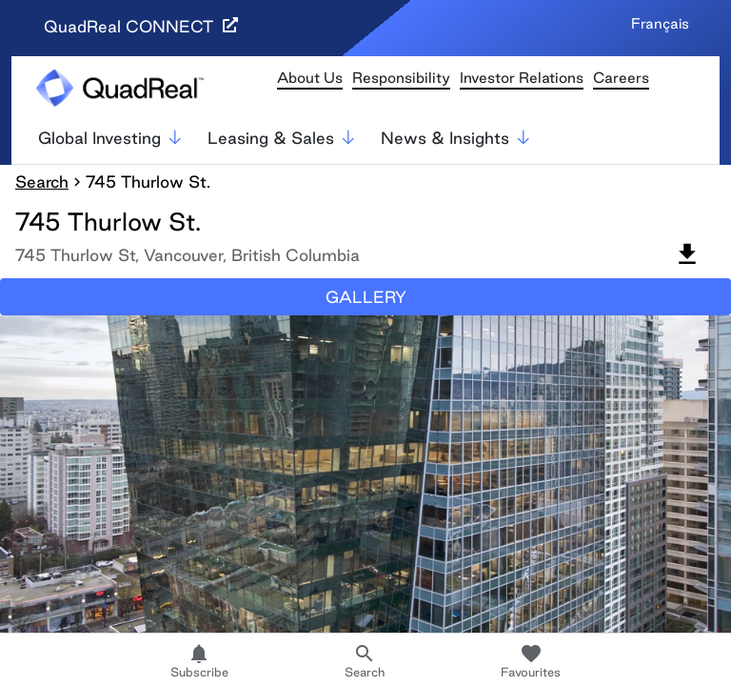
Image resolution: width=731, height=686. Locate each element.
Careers (621, 78)
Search (42, 181)
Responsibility (401, 78)
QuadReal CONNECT (141, 26)
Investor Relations (521, 78)
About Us (310, 78)
